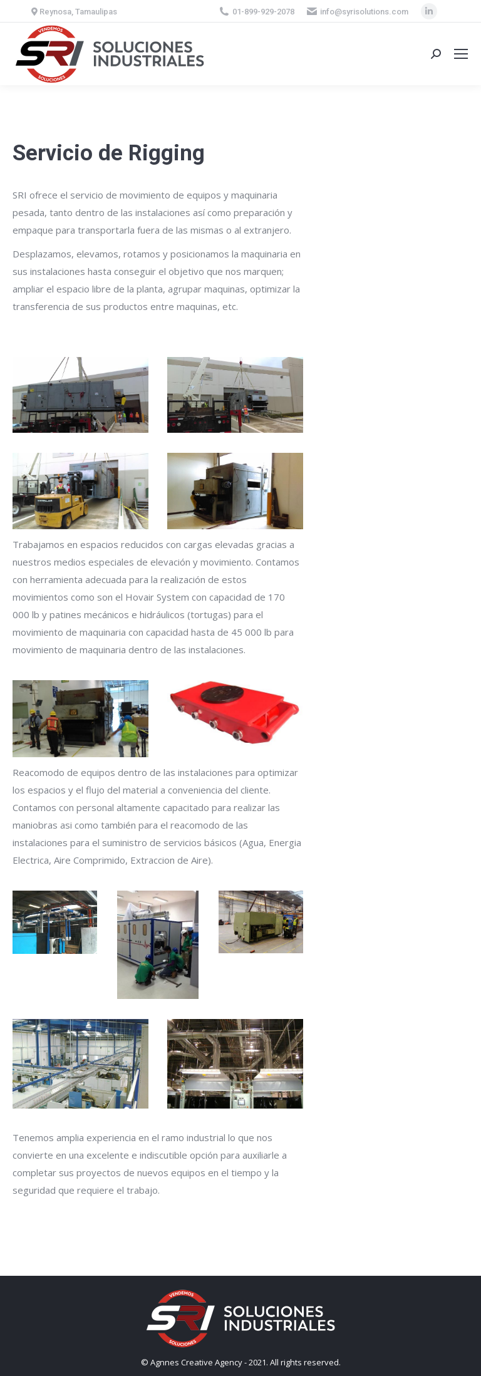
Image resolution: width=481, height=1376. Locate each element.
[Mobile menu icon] (460, 53)
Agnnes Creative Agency (196, 1362)
